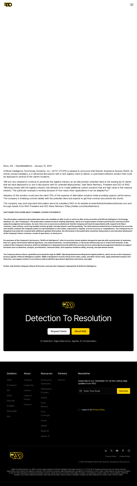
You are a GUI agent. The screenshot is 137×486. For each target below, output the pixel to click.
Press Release (13, 22)
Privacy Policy (99, 410)
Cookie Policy (124, 456)
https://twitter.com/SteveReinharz (81, 206)
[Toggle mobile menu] (131, 5)
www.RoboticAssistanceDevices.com (109, 203)
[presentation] (98, 401)
